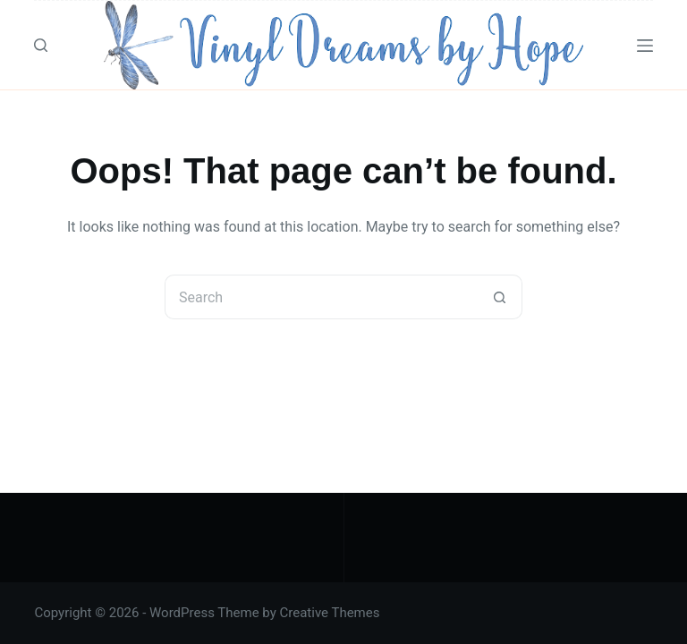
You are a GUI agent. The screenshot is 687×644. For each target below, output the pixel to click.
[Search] (40, 45)
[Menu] (645, 46)
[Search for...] (321, 297)
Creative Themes (330, 613)
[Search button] (500, 297)
